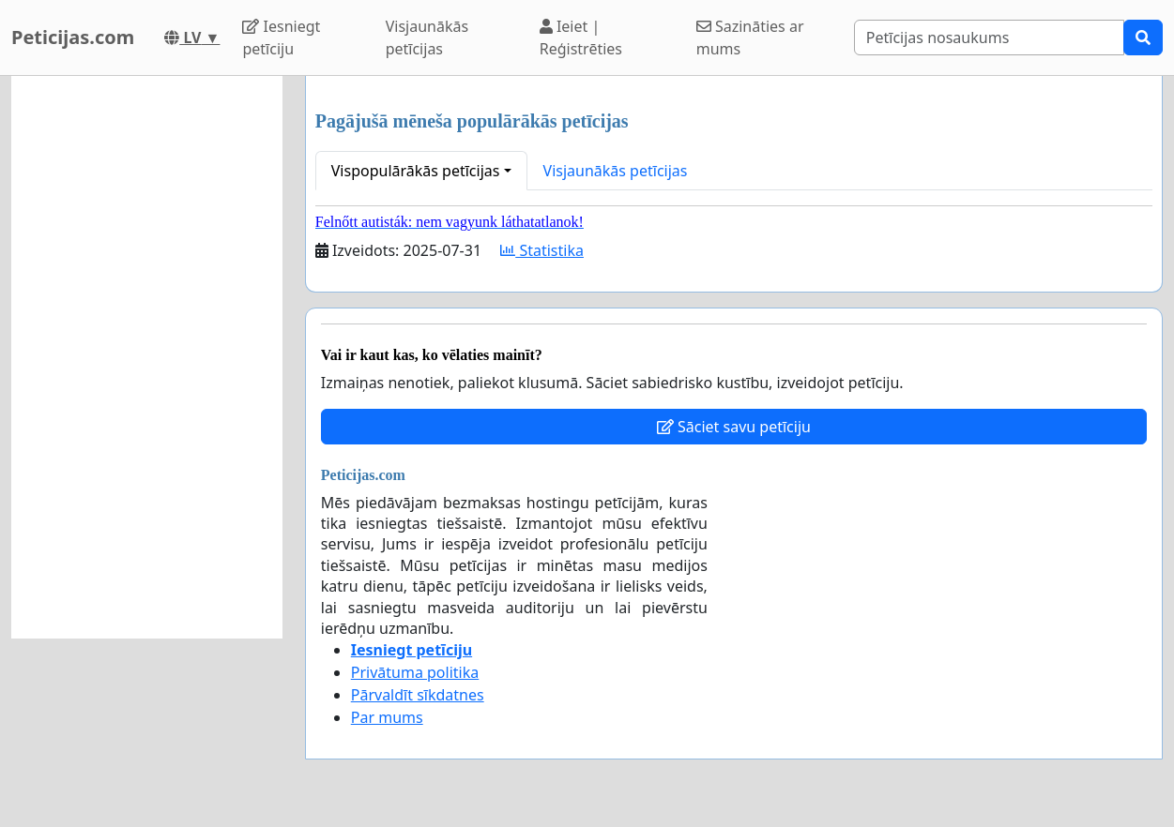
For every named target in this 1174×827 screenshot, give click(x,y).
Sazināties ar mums (750, 37)
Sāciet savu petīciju (734, 426)
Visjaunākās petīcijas (427, 37)
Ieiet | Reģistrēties (581, 37)
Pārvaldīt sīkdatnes (417, 694)
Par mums (387, 717)
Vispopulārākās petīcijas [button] (415, 170)
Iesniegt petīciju (281, 37)
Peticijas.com (72, 37)
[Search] (989, 37)
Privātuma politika (415, 672)
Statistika (542, 250)
